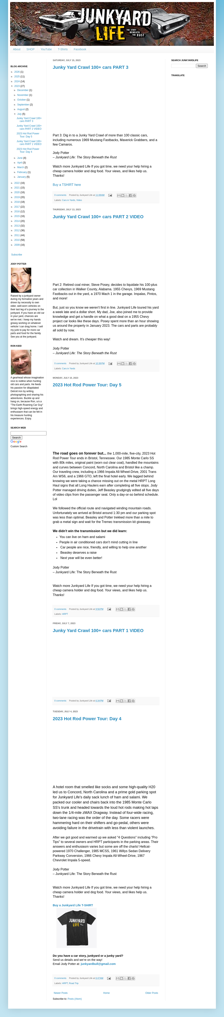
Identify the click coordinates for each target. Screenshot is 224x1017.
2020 (17, 192)
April (20, 162)
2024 (17, 81)
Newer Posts (61, 993)
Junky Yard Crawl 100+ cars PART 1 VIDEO (98, 630)
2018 (17, 202)
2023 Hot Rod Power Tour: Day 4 (87, 718)
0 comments (60, 195)
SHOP (31, 49)
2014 (17, 221)
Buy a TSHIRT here (67, 184)
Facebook (80, 49)
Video (79, 200)
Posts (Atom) (75, 998)
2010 (17, 240)
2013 (17, 225)
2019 (17, 197)
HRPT (65, 614)
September (23, 104)
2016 (17, 211)
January (22, 176)
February (22, 172)
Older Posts (151, 993)
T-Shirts (63, 49)
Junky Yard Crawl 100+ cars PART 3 (90, 67)
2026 (17, 71)
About (16, 49)
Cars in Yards (68, 200)
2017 (17, 206)
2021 (17, 187)
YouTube (46, 49)
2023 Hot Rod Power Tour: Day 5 (87, 384)
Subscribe (16, 254)
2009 (17, 244)
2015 (17, 216)
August (21, 109)
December (23, 90)
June (20, 158)
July (19, 114)
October (22, 99)
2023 (17, 86)
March (21, 167)
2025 (17, 76)
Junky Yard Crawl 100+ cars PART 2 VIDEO (98, 216)
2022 (17, 183)
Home (106, 993)
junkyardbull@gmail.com (98, 963)
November (23, 95)
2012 (17, 230)
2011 (17, 235)
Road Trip (74, 983)
